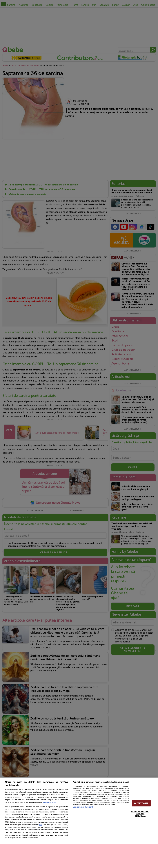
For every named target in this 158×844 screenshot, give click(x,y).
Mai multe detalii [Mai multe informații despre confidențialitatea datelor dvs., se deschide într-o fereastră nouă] (49, 802)
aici (40, 825)
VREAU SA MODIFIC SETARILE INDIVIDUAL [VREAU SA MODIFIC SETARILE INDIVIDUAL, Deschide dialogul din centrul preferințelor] (140, 813)
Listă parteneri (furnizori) (83, 807)
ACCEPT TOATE (141, 803)
